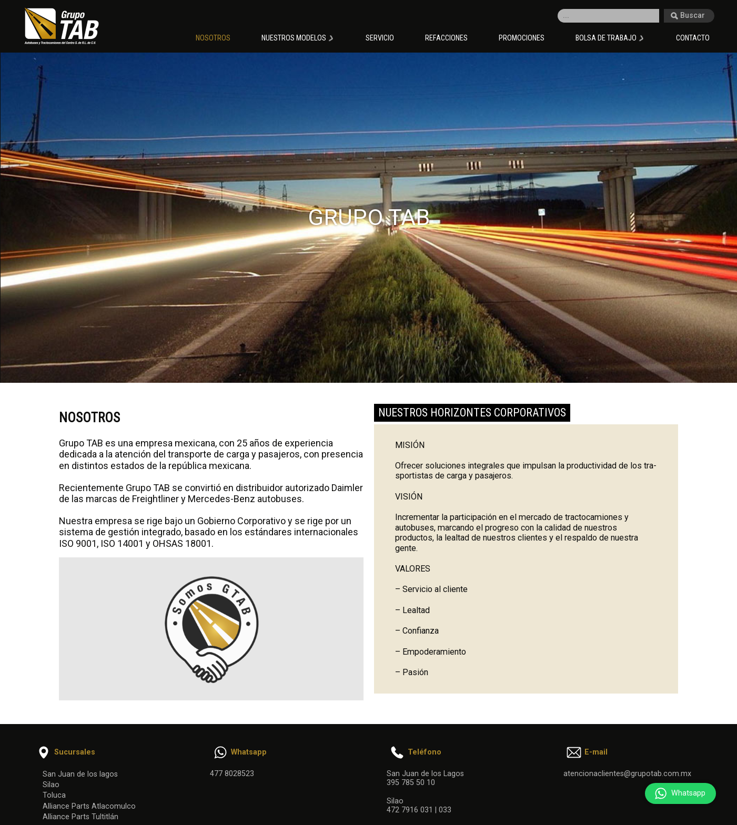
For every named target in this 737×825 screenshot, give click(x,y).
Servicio (380, 38)
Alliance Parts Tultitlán (80, 816)
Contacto (693, 38)
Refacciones (446, 38)
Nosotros (213, 38)
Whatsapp (677, 793)
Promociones (521, 38)
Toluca (54, 795)
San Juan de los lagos (80, 774)
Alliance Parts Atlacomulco (89, 806)
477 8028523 (232, 773)
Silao (51, 784)
